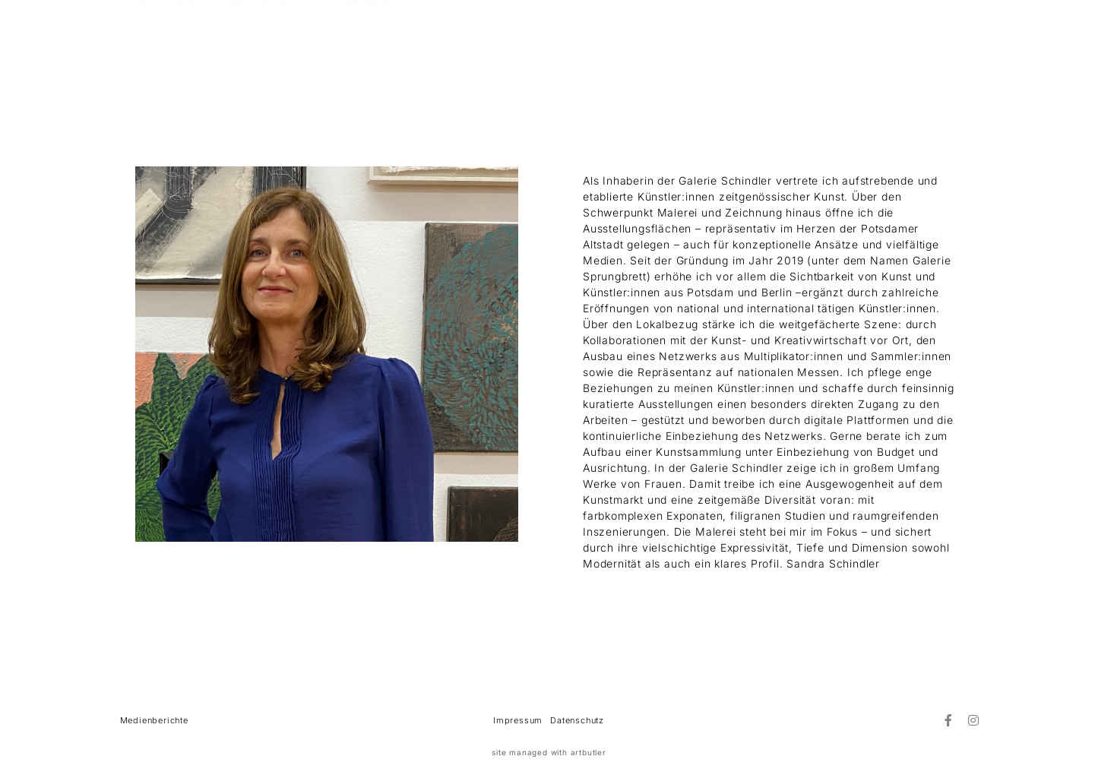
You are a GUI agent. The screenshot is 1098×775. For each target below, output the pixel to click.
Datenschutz (577, 720)
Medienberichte (154, 720)
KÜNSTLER (696, 53)
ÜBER (884, 53)
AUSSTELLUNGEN (590, 53)
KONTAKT (951, 53)
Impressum (518, 720)
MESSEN (776, 53)
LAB (833, 53)
